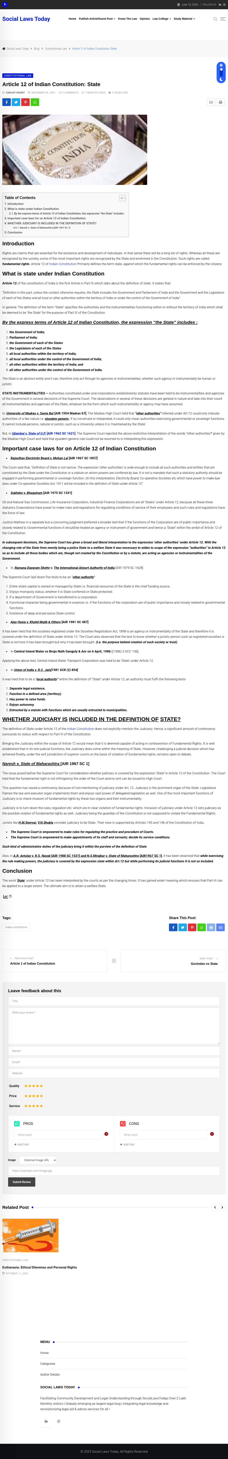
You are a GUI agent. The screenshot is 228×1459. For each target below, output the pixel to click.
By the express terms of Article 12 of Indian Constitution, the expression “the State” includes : (69, 213)
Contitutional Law (15, 1260)
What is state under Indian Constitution (33, 209)
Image (12, 1160)
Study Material (183, 18)
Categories (47, 1364)
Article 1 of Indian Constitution (32, 963)
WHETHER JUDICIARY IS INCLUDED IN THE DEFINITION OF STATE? (52, 223)
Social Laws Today (26, 19)
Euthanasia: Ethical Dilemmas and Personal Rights (39, 1267)
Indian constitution (16, 927)
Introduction (16, 204)
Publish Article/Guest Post (96, 18)
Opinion (145, 18)
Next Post (207, 958)
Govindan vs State (204, 963)
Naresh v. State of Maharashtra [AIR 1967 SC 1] (45, 227)
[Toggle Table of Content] (120, 198)
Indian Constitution (62, 264)
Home (72, 18)
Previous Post (24, 958)
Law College (160, 18)
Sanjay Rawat (15, 92)
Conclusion (15, 232)
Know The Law (127, 18)
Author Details (50, 1374)
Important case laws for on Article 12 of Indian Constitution (47, 218)
